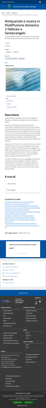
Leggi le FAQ (29, 359)
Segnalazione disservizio (31, 357)
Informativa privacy (10, 381)
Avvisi (27, 338)
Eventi (27, 347)
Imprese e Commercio (8, 335)
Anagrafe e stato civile (31, 310)
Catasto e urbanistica (31, 315)
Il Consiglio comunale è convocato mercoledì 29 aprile (19, 216)
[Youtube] (39, 301)
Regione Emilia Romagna (8, 2)
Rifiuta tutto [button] (28, 402)
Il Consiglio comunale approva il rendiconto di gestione (19, 202)
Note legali (8, 383)
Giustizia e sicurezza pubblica (10, 333)
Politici (4, 321)
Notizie (27, 333)
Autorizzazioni (29, 313)
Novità (8, 13)
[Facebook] (36, 301)
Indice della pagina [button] (11, 96)
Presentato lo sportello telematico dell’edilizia (17, 210)
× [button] (44, 392)
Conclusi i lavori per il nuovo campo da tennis (17, 204)
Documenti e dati (7, 326)
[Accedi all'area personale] (40, 2)
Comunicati (14, 13)
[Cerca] (43, 7)
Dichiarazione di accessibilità (12, 386)
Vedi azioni (8, 46)
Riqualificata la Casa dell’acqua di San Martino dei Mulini (20, 218)
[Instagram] (36, 303)
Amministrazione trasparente (13, 376)
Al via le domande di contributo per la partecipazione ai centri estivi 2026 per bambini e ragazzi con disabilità (22, 213)
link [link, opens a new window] (36, 399)
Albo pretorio (9, 378)
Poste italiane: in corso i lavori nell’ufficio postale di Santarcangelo (22, 208)
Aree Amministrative (8, 313)
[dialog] (23, 399)
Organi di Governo (7, 310)
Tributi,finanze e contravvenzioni (11, 343)
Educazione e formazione (32, 321)
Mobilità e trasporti (7, 338)
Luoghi (27, 345)
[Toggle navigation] (3, 6)
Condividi (8, 43)
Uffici (4, 315)
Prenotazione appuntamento (32, 354)
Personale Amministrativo (9, 323)
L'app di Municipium (23, 293)
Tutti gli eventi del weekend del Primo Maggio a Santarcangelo (21, 206)
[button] (23, 405)
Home (3, 13)
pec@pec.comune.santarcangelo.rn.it (12, 367)
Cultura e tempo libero (31, 318)
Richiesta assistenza (30, 362)
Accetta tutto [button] (17, 402)
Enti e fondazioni (7, 318)
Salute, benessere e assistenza (10, 340)
